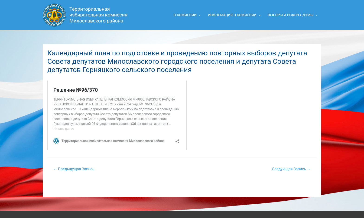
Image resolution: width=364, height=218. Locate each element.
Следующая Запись (291, 169)
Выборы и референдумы (290, 15)
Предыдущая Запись (73, 169)
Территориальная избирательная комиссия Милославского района (98, 14)
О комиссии (185, 15)
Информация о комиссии (232, 15)
